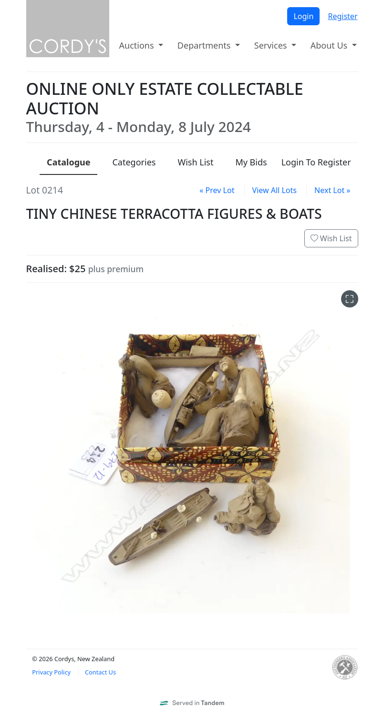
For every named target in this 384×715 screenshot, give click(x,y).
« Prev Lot (216, 190)
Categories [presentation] (134, 162)
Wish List (331, 238)
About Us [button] (330, 45)
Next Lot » (332, 190)
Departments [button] (205, 45)
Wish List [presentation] (195, 162)
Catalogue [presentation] (68, 162)
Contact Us (100, 672)
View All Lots (274, 190)
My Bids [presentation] (251, 162)
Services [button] (271, 45)
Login (303, 16)
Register (342, 16)
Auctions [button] (137, 45)
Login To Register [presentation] (316, 162)
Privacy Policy (51, 672)
